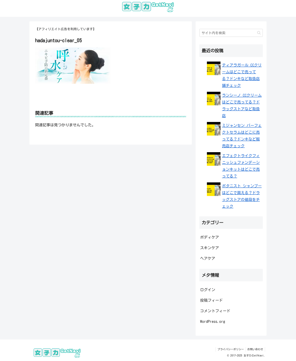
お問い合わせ (255, 349)
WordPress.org (212, 321)
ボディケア (209, 237)
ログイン (207, 290)
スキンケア (209, 248)
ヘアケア (207, 258)
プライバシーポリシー (230, 349)
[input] (231, 33)
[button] (259, 33)
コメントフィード (215, 311)
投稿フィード (211, 300)
